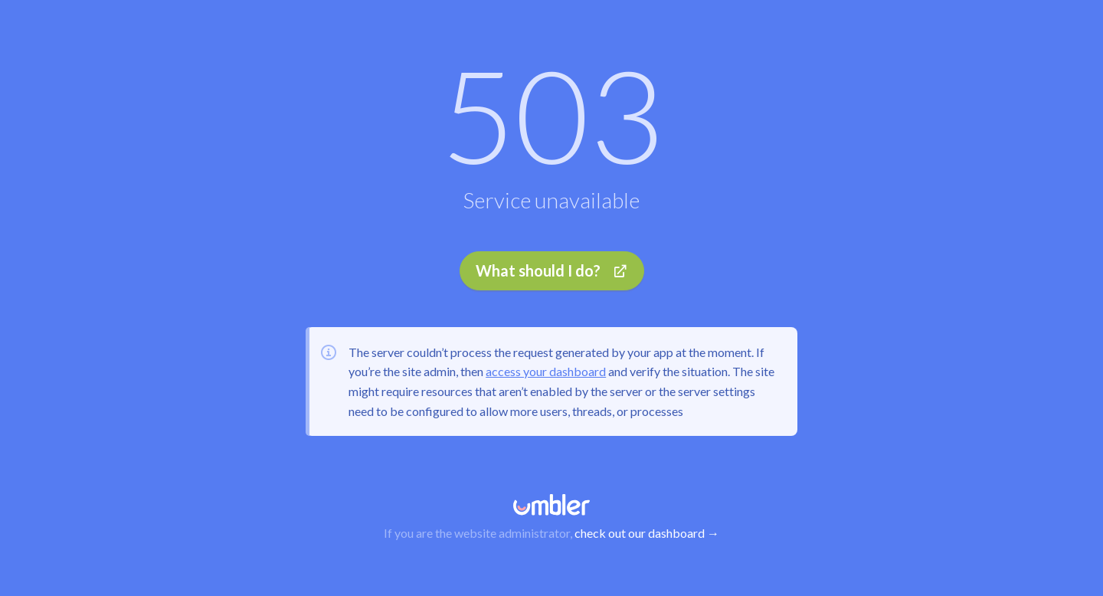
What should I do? (552, 270)
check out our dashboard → (646, 533)
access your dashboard (546, 371)
